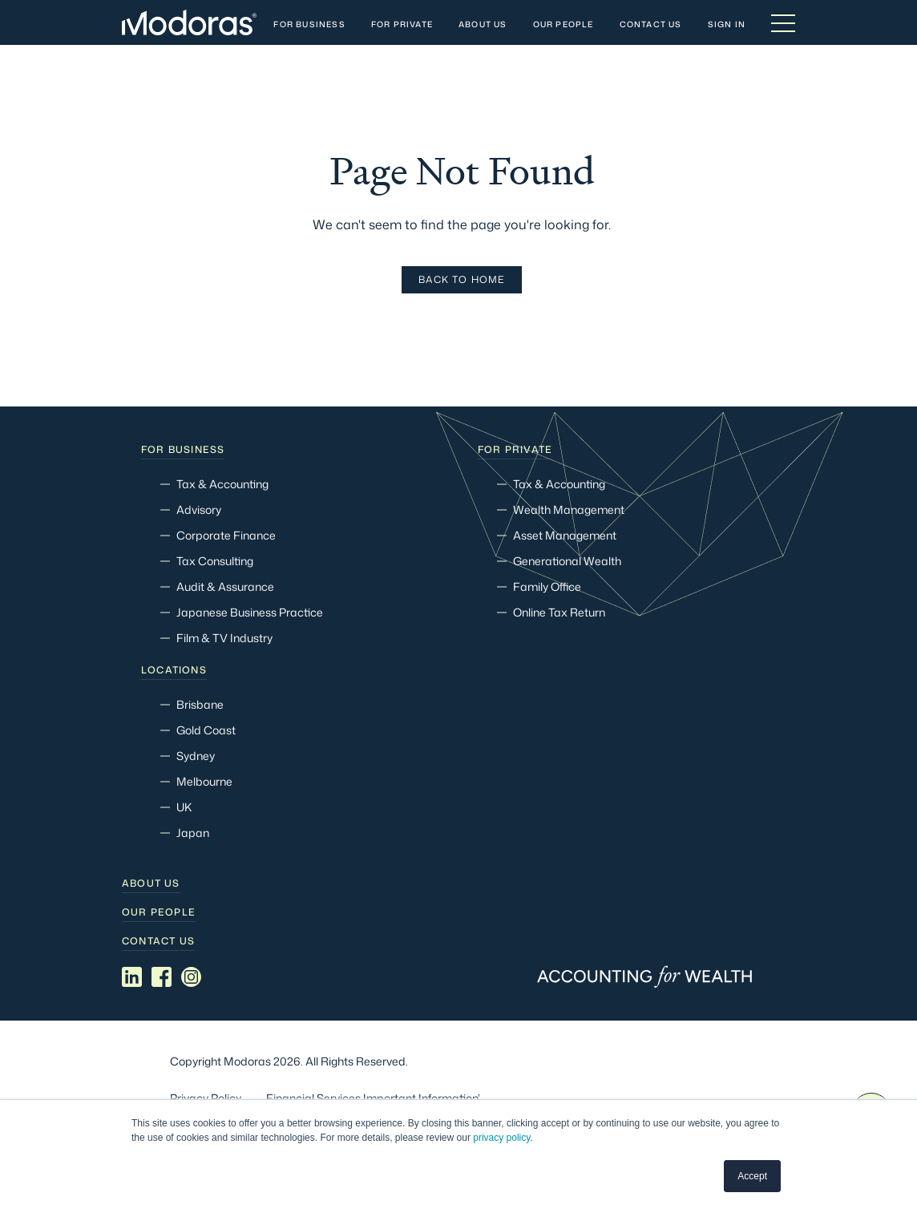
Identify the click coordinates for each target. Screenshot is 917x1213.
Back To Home (461, 279)
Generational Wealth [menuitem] (567, 560)
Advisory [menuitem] (198, 509)
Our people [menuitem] (159, 912)
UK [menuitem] (184, 807)
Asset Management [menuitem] (564, 535)
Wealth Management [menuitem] (568, 509)
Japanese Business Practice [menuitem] (249, 612)
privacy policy (501, 1138)
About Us (482, 25)
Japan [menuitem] (192, 832)
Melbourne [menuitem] (204, 781)
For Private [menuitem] (515, 450)
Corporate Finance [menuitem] (226, 535)
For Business (309, 25)
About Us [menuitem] (151, 883)
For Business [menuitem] (182, 450)
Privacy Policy (205, 1098)
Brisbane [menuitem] (200, 704)
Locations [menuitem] (174, 670)
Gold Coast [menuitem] (206, 730)
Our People (563, 25)
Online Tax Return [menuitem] (559, 612)
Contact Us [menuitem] (158, 941)
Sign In (726, 25)
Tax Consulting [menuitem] (214, 560)
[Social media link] (132, 977)
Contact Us (651, 25)
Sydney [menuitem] (195, 755)
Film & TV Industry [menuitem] (224, 637)
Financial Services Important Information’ (373, 1098)
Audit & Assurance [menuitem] (225, 586)
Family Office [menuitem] (547, 586)
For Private (402, 25)
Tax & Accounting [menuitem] (222, 483)
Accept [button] (752, 1176)
